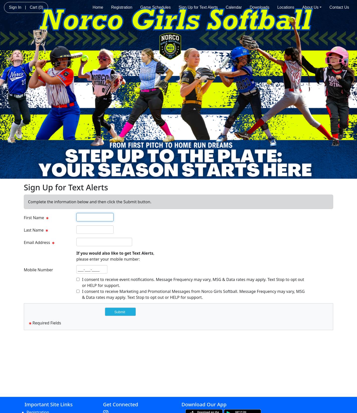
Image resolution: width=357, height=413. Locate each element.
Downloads (259, 7)
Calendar (234, 7)
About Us (312, 7)
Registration (121, 7)
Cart (36, 7)
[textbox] (95, 217)
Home (98, 7)
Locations (285, 7)
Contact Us (339, 7)
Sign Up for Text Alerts (198, 7)
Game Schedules (155, 7)
